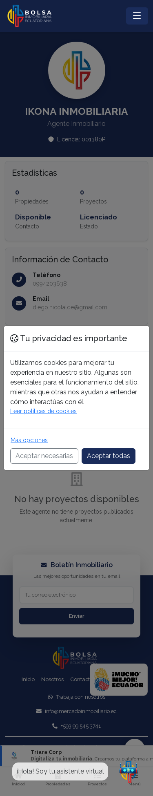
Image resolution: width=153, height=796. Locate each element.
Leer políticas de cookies (43, 411)
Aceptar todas (108, 456)
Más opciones (29, 440)
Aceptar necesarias (44, 456)
